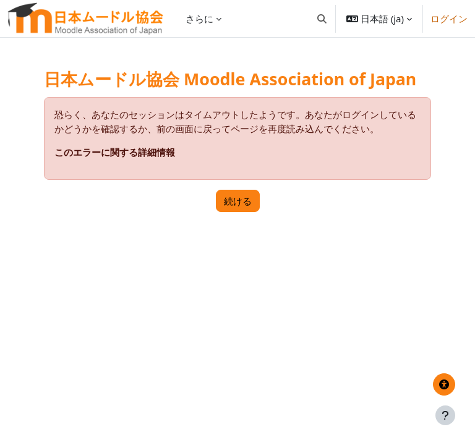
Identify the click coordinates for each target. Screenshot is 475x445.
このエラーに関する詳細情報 (114, 152)
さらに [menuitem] (199, 18)
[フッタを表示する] (445, 415)
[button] (322, 18)
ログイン (449, 18)
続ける (238, 201)
